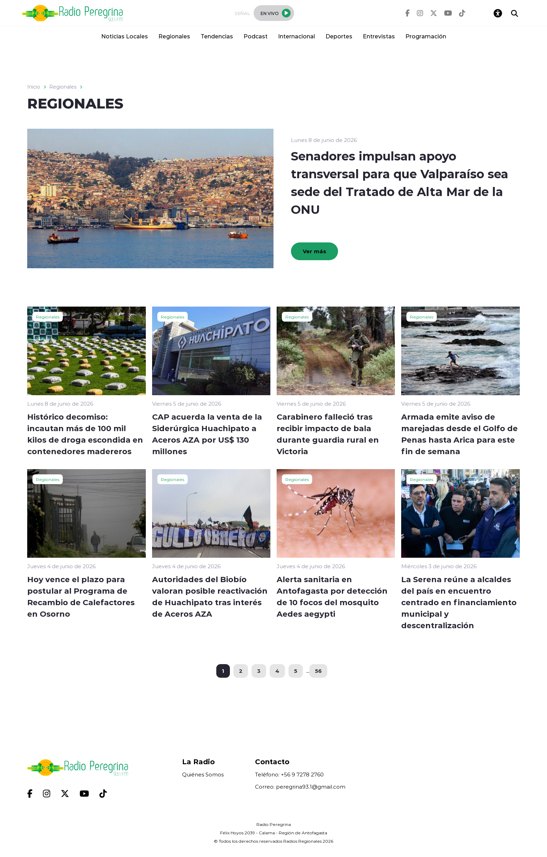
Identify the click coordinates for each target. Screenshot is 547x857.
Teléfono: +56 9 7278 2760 (289, 774)
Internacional (296, 36)
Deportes (338, 36)
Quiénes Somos (203, 774)
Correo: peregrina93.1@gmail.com (300, 786)
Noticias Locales (124, 36)
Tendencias (217, 36)
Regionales (174, 36)
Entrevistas (379, 36)
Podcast (255, 36)
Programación (425, 36)
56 (318, 670)
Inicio (33, 86)
